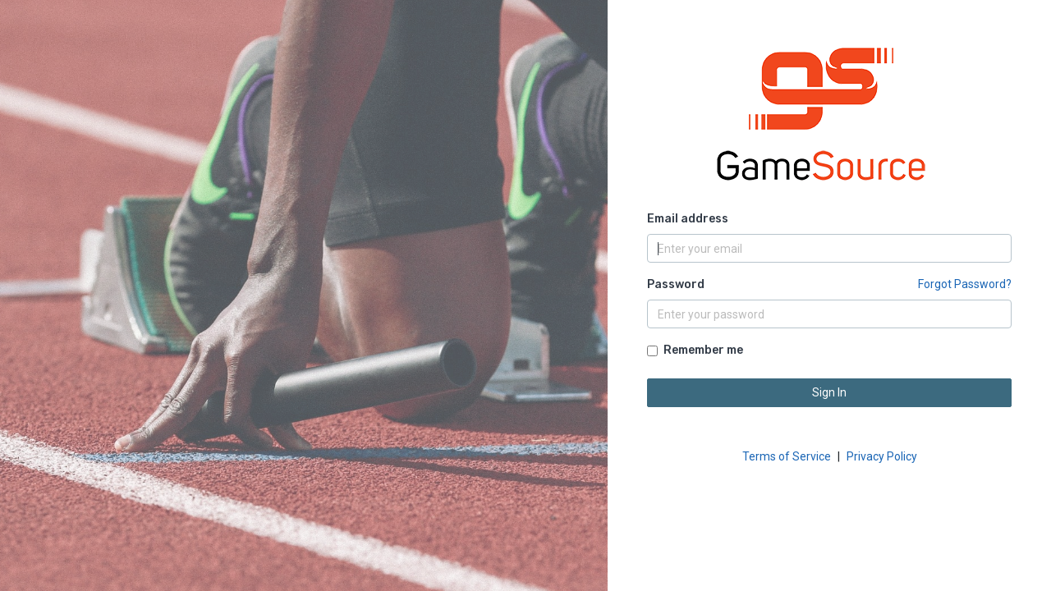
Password (675, 284)
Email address (687, 219)
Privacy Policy (882, 456)
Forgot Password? (965, 284)
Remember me (703, 350)
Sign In (829, 392)
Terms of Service (786, 456)
